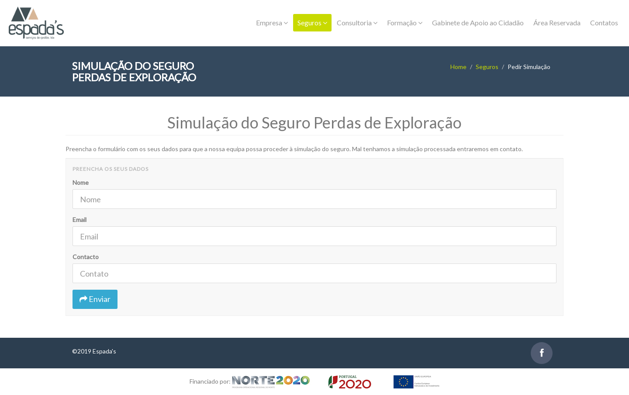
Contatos (604, 22)
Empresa (272, 22)
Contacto (86, 256)
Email (79, 219)
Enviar (95, 299)
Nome (81, 182)
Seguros (312, 22)
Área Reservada (557, 22)
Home (458, 66)
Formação (404, 22)
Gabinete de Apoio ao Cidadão (478, 22)
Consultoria (357, 22)
